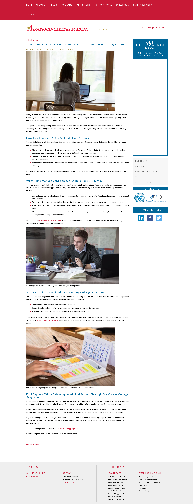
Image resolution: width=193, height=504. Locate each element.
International (103, 5)
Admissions (84, 5)
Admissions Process (147, 171)
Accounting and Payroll (148, 477)
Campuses (34, 15)
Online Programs (146, 491)
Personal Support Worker (118, 494)
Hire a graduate (144, 182)
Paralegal (142, 488)
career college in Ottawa (50, 220)
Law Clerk (143, 485)
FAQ (137, 177)
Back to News (32, 40)
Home (29, 5)
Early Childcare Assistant (118, 477)
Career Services (143, 5)
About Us (42, 5)
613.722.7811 (160, 27)
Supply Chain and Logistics (149, 482)
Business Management (148, 480)
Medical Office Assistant (117, 491)
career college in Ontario (47, 320)
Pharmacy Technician (116, 499)
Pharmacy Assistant (115, 496)
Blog (54, 5)
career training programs (67, 428)
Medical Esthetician (115, 482)
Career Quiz (123, 5)
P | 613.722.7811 (33, 477)
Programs (66, 5)
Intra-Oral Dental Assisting (118, 480)
